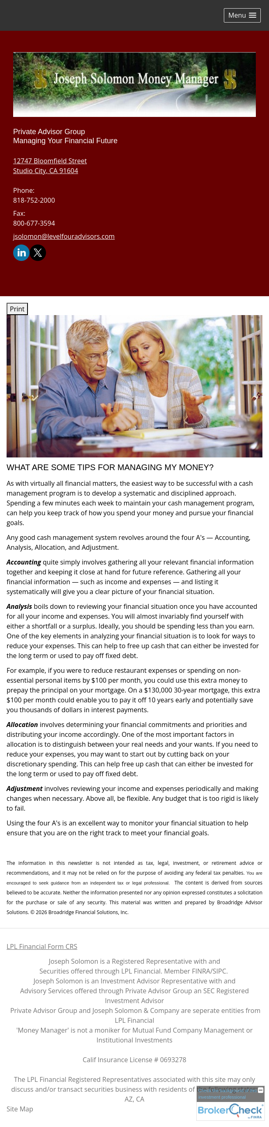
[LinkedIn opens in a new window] (21, 252)
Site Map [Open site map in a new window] (20, 1108)
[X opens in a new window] (38, 252)
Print (17, 308)
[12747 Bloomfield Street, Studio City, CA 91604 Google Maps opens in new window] (50, 166)
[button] (242, 15)
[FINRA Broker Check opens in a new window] (230, 1103)
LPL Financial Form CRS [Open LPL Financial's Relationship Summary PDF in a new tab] (42, 946)
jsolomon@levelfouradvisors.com (64, 236)
